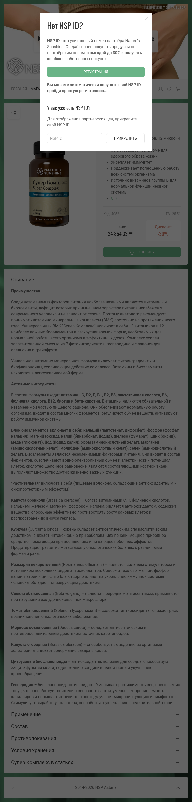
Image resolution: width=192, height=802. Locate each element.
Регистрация (96, 72)
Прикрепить (125, 138)
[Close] (147, 18)
